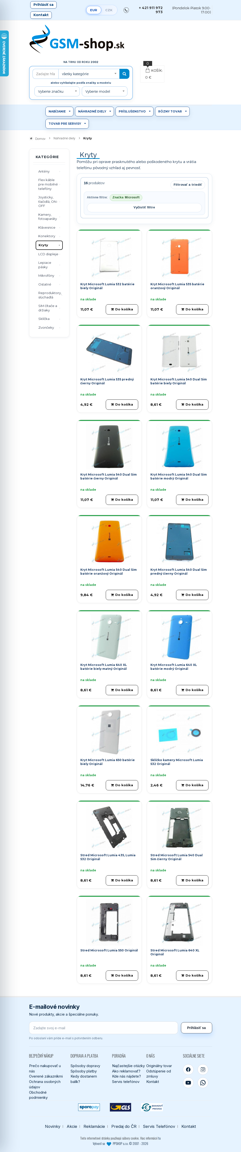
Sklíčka (44, 319)
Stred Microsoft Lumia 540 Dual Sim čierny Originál (176, 857)
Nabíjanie (57, 111)
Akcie (72, 1126)
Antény (44, 171)
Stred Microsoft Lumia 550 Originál (109, 950)
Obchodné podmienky (38, 1095)
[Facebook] (188, 1069)
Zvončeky (46, 327)
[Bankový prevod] (152, 1107)
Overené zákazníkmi (46, 1076)
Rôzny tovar (170, 111)
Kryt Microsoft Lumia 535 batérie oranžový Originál (177, 286)
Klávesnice (46, 227)
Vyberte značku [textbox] (50, 91)
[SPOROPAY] (89, 1107)
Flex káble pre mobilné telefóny (48, 184)
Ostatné (44, 284)
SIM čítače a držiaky (47, 308)
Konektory (46, 236)
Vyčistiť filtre (144, 207)
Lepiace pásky (44, 265)
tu (159, 1138)
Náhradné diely (92, 111)
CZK (109, 10)
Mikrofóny (46, 275)
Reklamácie (94, 1126)
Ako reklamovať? (126, 1071)
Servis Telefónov (159, 1126)
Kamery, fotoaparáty (47, 217)
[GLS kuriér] (120, 1107)
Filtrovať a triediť (188, 184)
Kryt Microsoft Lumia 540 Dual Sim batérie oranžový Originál (108, 572)
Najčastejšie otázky (128, 1065)
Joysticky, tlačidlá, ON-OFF (48, 201)
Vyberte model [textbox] (97, 91)
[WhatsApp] (203, 1082)
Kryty (43, 245)
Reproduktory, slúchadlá (50, 295)
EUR (93, 10)
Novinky (52, 1126)
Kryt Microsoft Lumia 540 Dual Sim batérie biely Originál (178, 381)
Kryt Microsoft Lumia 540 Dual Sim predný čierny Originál (178, 572)
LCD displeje (48, 254)
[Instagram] (203, 1069)
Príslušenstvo (132, 111)
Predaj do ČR (123, 1126)
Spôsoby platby (84, 1071)
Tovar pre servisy (65, 123)
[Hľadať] (124, 74)
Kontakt (41, 15)
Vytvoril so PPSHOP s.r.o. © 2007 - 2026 (120, 1143)
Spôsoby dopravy (85, 1065)
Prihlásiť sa (43, 4)
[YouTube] (188, 1082)
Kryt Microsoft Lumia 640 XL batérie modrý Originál (173, 667)
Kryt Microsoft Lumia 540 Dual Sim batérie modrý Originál (178, 476)
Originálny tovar (159, 1065)
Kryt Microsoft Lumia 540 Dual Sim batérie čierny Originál (108, 476)
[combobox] (88, 74)
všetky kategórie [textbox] (75, 74)
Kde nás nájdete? (126, 1076)
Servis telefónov (125, 1081)
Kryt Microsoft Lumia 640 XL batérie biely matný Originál (103, 667)
